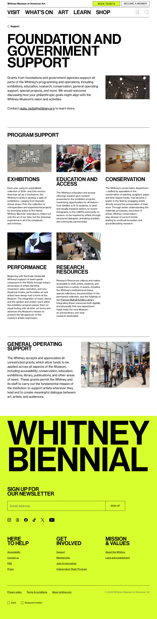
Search (147, 12)
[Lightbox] (127, 87)
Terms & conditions (37, 592)
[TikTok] (34, 520)
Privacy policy (14, 592)
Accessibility (13, 552)
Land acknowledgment (117, 557)
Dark (11, 602)
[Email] (56, 506)
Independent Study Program (71, 569)
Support (14, 26)
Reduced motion (31, 602)
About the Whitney (115, 552)
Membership (63, 557)
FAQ (9, 563)
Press (10, 569)
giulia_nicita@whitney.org (37, 108)
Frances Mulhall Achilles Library (77, 299)
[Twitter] (42, 520)
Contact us (13, 557)
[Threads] (17, 520)
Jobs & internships (66, 563)
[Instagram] (9, 520)
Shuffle (136, 12)
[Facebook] (26, 520)
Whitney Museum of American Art (26, 3)
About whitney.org (61, 592)
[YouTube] (52, 520)
